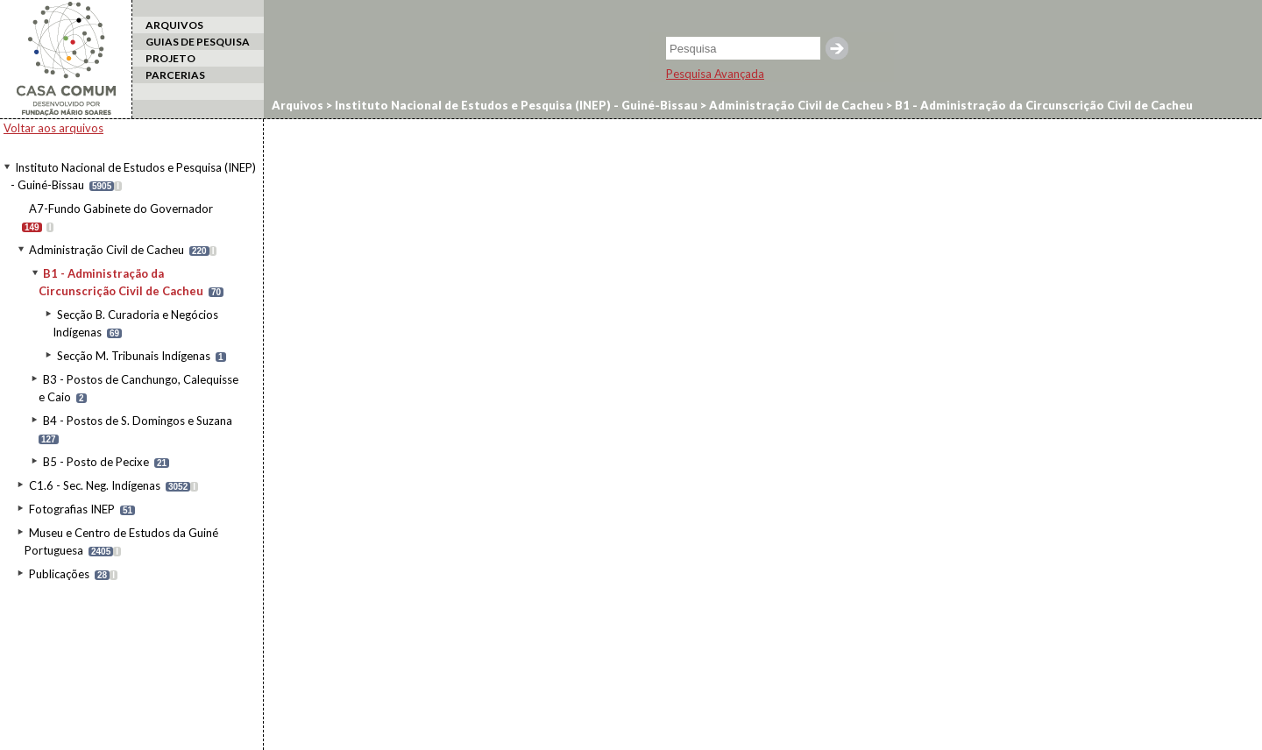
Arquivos (297, 105)
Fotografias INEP (72, 509)
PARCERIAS (175, 74)
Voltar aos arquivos (53, 128)
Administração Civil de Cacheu (106, 250)
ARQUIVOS (174, 25)
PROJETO (170, 58)
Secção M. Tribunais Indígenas (133, 356)
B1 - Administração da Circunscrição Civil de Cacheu (1042, 105)
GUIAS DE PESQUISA (197, 41)
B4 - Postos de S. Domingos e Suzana (137, 421)
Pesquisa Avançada (715, 74)
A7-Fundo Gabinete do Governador (121, 209)
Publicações (59, 574)
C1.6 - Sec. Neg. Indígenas (94, 485)
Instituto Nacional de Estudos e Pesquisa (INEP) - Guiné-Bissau (515, 105)
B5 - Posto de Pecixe (96, 462)
